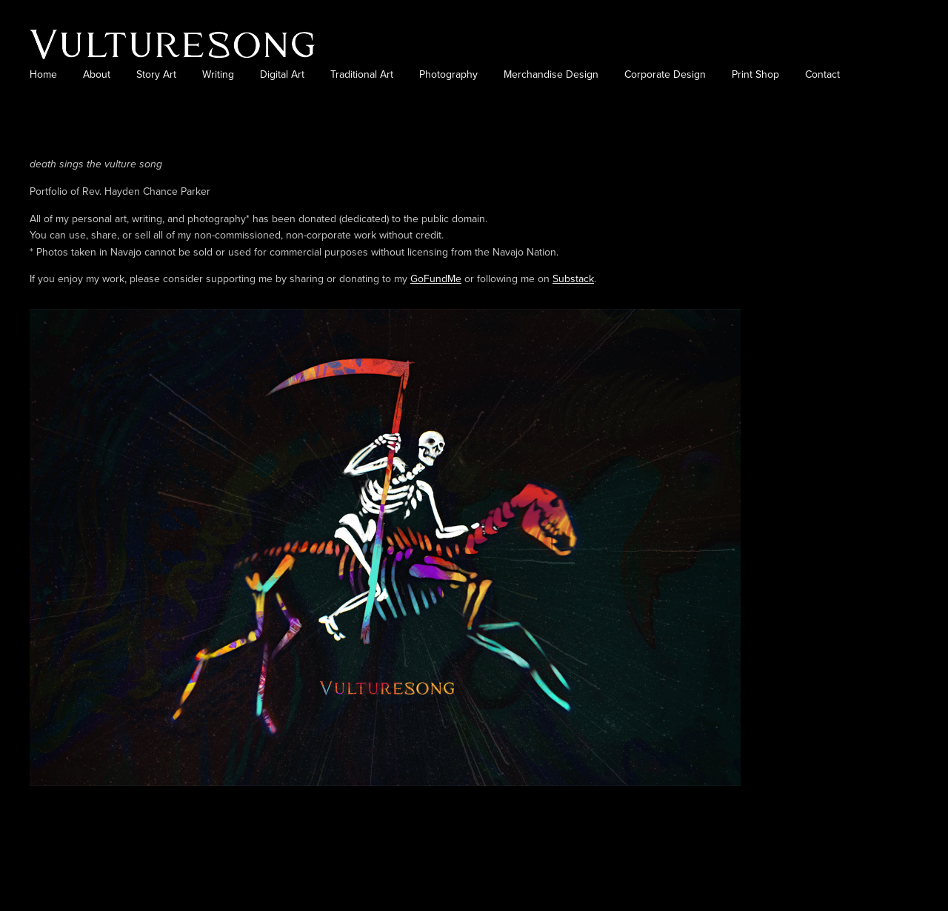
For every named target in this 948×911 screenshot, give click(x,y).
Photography (448, 74)
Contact (822, 74)
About (96, 74)
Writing (218, 74)
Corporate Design (665, 74)
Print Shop (755, 74)
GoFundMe (435, 278)
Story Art (156, 74)
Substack (573, 278)
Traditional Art (361, 74)
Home (43, 74)
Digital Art (282, 74)
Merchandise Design (551, 74)
